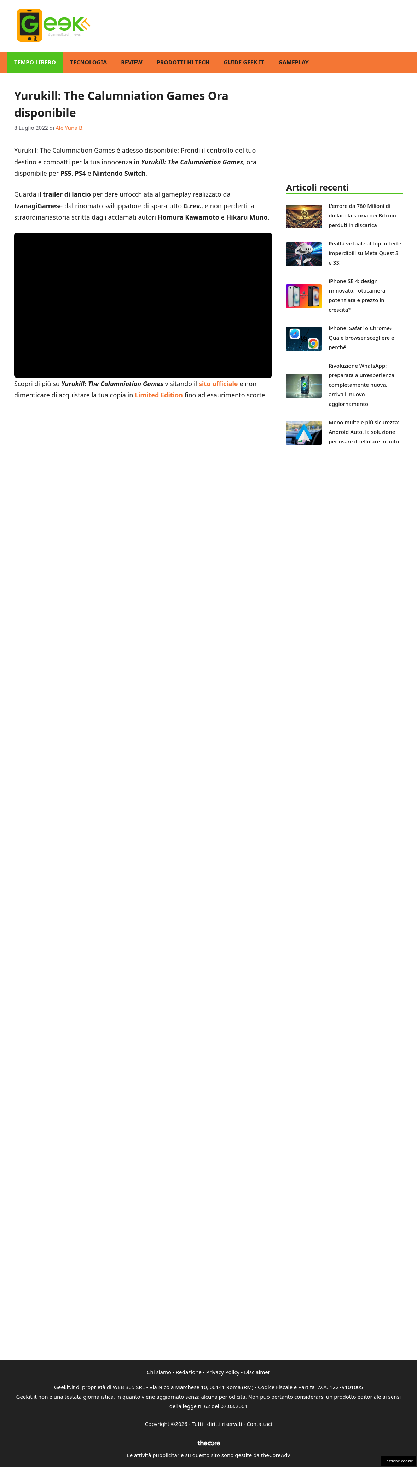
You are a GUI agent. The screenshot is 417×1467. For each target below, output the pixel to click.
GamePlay (293, 62)
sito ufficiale (218, 383)
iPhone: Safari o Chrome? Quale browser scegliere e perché (361, 337)
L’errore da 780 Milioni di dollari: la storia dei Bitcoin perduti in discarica (362, 215)
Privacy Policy (223, 1372)
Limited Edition (159, 395)
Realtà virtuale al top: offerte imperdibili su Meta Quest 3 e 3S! (365, 253)
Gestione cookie (398, 1460)
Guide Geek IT (244, 62)
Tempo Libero (35, 62)
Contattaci (259, 1423)
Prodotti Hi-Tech (183, 62)
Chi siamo (159, 1372)
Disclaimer (257, 1372)
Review (132, 62)
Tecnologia (88, 62)
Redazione (189, 1372)
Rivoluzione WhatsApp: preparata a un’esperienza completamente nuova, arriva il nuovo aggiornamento (361, 384)
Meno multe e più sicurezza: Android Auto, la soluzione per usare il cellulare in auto (364, 432)
